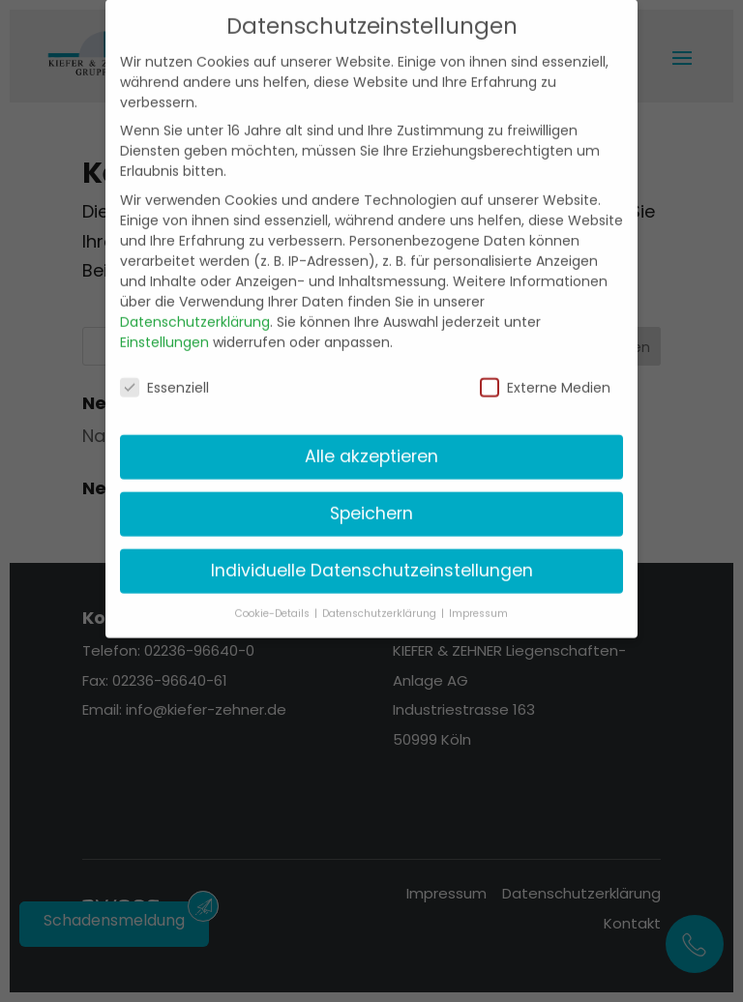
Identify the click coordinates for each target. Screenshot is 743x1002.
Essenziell (164, 372)
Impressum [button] (478, 598)
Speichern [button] (371, 498)
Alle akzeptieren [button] (371, 441)
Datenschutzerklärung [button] (380, 598)
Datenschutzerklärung (195, 305)
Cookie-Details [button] (273, 598)
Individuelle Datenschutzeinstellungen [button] (372, 555)
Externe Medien (545, 372)
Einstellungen (164, 326)
